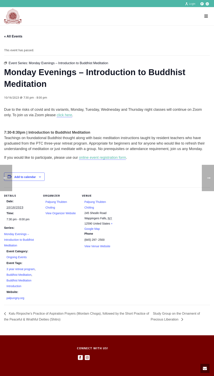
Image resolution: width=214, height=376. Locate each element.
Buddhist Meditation (18, 274)
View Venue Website (97, 246)
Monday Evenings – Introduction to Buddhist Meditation (19, 239)
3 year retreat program (20, 269)
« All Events (13, 36)
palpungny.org (15, 298)
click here (64, 115)
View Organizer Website (60, 213)
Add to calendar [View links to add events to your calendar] (25, 177)
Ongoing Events (16, 257)
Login (190, 3)
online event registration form (102, 158)
